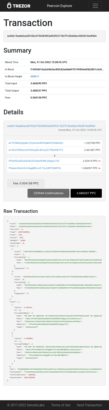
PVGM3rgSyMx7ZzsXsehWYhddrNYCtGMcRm (37, 143)
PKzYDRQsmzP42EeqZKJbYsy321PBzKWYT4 (37, 150)
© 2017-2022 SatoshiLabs (26, 405)
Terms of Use (60, 405)
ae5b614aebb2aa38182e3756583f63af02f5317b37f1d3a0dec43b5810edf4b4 (51, 126)
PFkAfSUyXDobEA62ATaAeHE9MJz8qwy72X (34, 161)
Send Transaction (89, 405)
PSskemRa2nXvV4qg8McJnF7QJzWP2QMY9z (35, 168)
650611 (35, 76)
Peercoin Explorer (59, 6)
